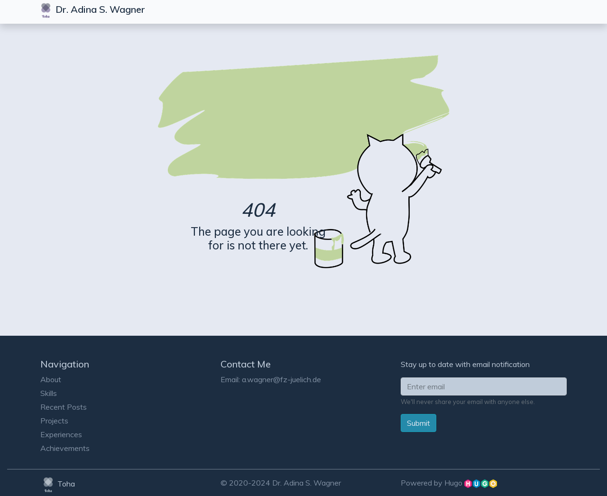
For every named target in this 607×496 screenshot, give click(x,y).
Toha (57, 483)
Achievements (65, 448)
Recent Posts (63, 407)
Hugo (470, 482)
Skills (48, 393)
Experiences (61, 434)
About (50, 379)
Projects (54, 420)
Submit (418, 423)
